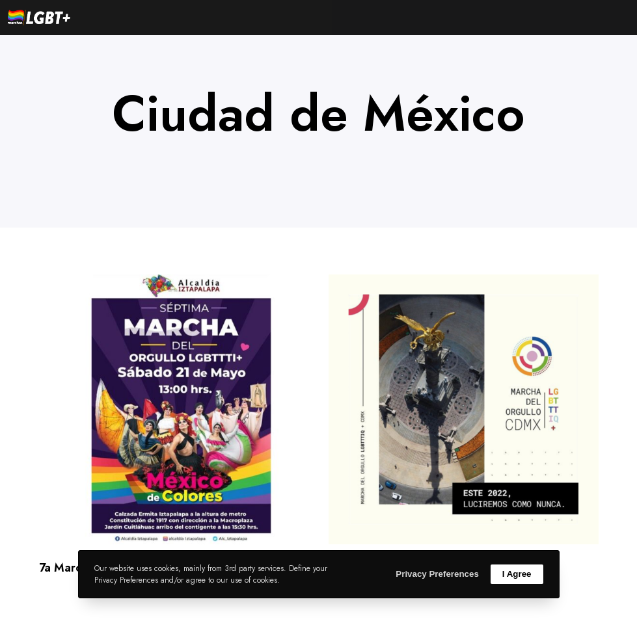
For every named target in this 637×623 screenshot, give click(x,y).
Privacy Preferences (437, 574)
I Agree (517, 574)
